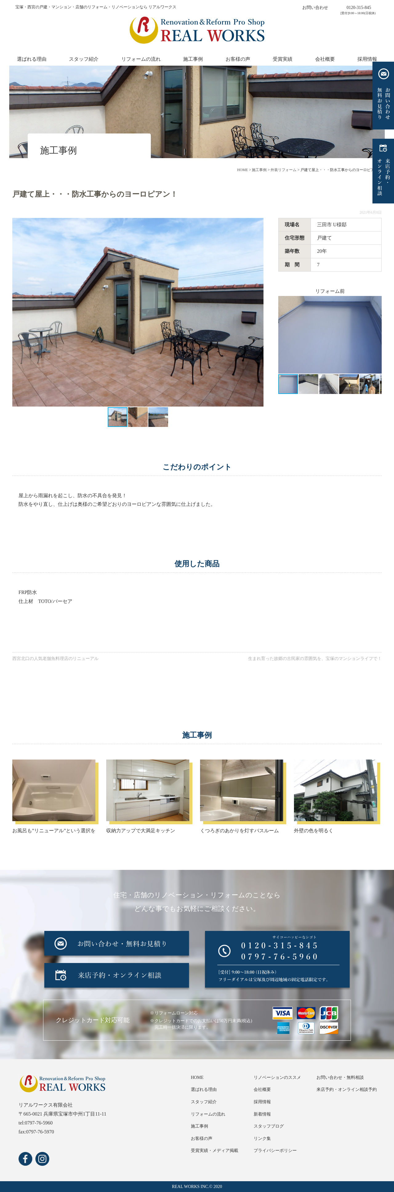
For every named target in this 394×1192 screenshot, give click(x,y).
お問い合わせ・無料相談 (340, 1077)
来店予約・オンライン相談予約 (346, 1089)
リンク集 (262, 1138)
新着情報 (262, 1114)
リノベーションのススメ (277, 1077)
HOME (197, 1077)
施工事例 (193, 59)
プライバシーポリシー (275, 1150)
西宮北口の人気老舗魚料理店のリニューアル (55, 658)
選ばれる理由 (31, 59)
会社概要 (325, 59)
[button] (258, 312)
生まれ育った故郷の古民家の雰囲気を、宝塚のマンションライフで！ (315, 658)
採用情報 (367, 59)
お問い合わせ (315, 7)
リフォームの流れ (141, 59)
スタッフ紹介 (83, 59)
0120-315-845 (359, 7)
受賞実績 (282, 59)
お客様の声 (238, 59)
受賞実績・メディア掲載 (214, 1150)
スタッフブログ (269, 1126)
